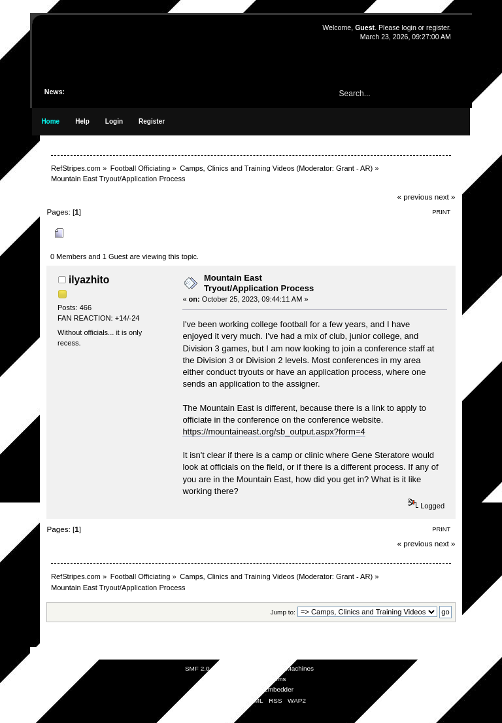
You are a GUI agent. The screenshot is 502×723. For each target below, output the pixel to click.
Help (82, 121)
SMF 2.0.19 (202, 668)
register (437, 27)
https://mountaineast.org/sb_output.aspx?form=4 (273, 431)
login (408, 27)
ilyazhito (89, 279)
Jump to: (283, 612)
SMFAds (225, 678)
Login (114, 121)
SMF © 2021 (242, 668)
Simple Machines (289, 668)
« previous (415, 196)
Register (152, 121)
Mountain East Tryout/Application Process (259, 283)
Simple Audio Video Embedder (249, 689)
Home (50, 121)
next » (445, 196)
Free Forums (267, 678)
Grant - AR (353, 168)
